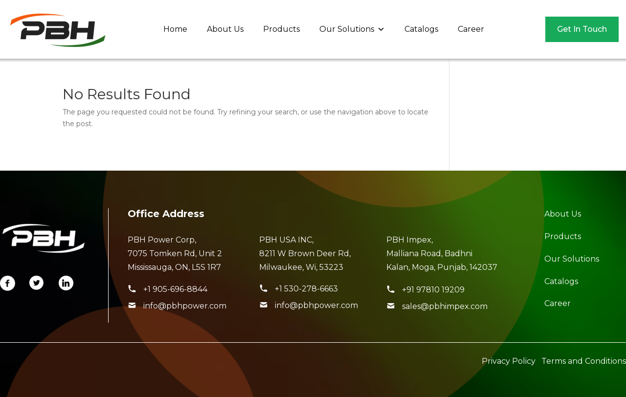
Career (471, 29)
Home (175, 29)
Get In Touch (582, 29)
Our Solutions (352, 29)
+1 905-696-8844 (175, 289)
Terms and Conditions (583, 361)
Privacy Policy (509, 361)
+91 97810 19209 (433, 289)
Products (281, 29)
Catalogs (421, 29)
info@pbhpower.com (184, 305)
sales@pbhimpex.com (445, 306)
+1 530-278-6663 (306, 288)
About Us (225, 29)
